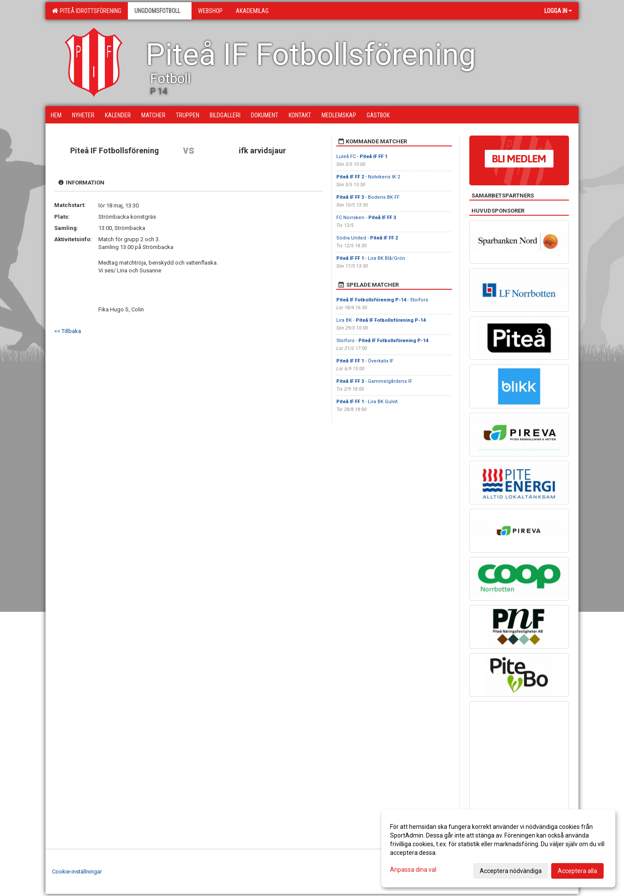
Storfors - (382, 340)
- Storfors (382, 300)
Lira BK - (381, 320)
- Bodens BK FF (368, 197)
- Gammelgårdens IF (374, 381)
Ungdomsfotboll (159, 10)
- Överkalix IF (364, 361)
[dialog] (498, 848)
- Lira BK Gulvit (366, 401)
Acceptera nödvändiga (511, 870)
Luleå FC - (361, 156)
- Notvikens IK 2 (368, 177)
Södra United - (367, 238)
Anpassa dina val (413, 869)
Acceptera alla (577, 870)
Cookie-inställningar (77, 871)
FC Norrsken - (366, 217)
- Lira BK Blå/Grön (370, 258)
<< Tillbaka (67, 331)
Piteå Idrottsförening (86, 10)
